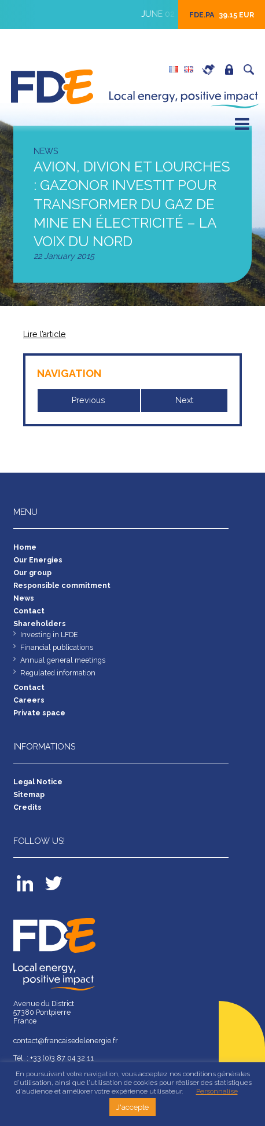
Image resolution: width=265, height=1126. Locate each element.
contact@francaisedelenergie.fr (65, 1040)
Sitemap (29, 794)
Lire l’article (44, 334)
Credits (27, 807)
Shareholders (39, 623)
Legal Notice (37, 781)
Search (252, 69)
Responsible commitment (62, 585)
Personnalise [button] (217, 1091)
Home (24, 547)
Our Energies (37, 559)
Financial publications (56, 647)
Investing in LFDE (49, 634)
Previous (88, 400)
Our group (32, 572)
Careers (211, 69)
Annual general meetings (62, 660)
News (24, 598)
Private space (232, 69)
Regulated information (57, 672)
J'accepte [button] (132, 1107)
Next (184, 400)
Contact (29, 610)
